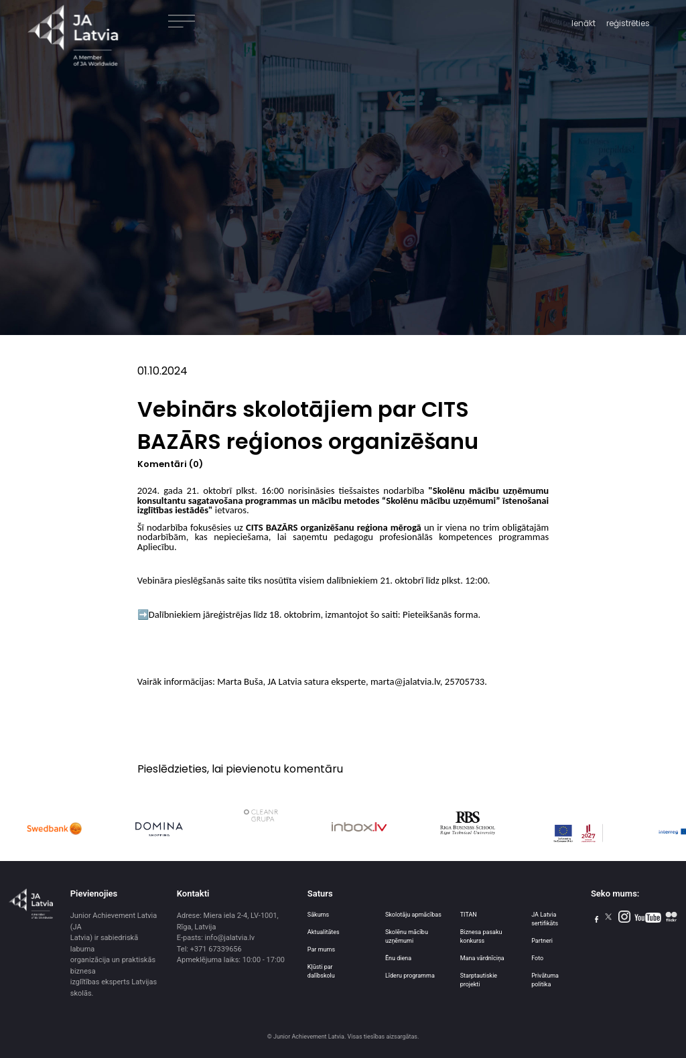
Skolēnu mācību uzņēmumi (406, 936)
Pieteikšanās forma (440, 614)
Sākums (318, 914)
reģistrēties (628, 23)
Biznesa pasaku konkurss (481, 936)
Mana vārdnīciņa (482, 958)
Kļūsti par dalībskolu (321, 971)
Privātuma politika (545, 980)
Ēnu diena (398, 958)
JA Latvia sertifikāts (544, 919)
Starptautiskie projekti (478, 980)
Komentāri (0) (170, 464)
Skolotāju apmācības (413, 914)
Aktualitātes (323, 932)
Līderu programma (410, 975)
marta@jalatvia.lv (405, 681)
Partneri (542, 940)
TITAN (468, 914)
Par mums (321, 949)
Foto (537, 958)
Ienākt (583, 23)
